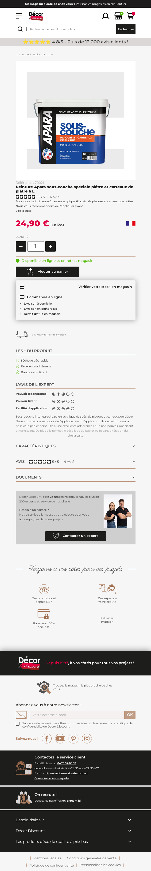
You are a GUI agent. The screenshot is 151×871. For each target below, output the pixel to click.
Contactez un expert (75, 536)
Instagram (87, 738)
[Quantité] (35, 246)
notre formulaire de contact (69, 773)
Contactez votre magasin (52, 778)
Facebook (47, 738)
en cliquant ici (71, 800)
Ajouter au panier (47, 271)
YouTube (60, 738)
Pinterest (73, 738)
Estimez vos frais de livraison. (49, 334)
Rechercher (126, 29)
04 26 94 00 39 (66, 763)
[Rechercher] (76, 29)
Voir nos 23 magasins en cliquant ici (75, 4)
